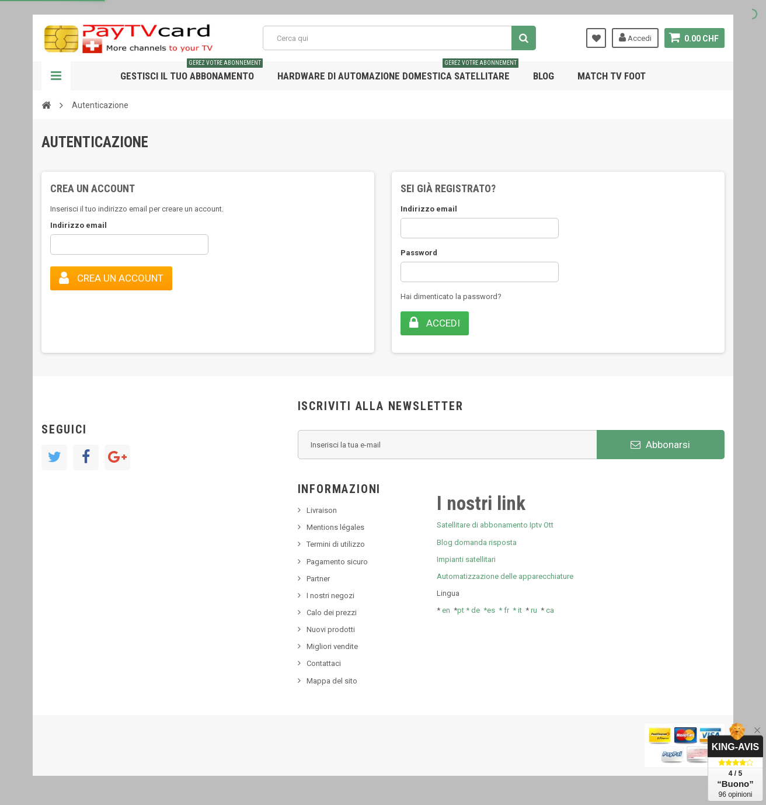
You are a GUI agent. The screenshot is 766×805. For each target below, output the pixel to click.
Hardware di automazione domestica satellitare (397, 71)
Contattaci (324, 663)
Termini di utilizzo (336, 544)
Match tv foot (611, 76)
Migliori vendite (332, 646)
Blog (543, 76)
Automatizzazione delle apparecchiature (505, 576)
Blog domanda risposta (477, 542)
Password (419, 252)
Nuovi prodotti (331, 629)
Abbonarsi (660, 444)
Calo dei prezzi (332, 612)
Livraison (322, 510)
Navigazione (56, 76)
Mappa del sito (332, 680)
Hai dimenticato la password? (451, 296)
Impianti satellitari (466, 559)
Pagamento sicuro (337, 561)
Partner (318, 578)
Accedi (635, 37)
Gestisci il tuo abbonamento (191, 71)
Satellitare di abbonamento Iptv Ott (495, 525)
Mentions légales (335, 527)
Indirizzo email (78, 225)
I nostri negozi (330, 595)
